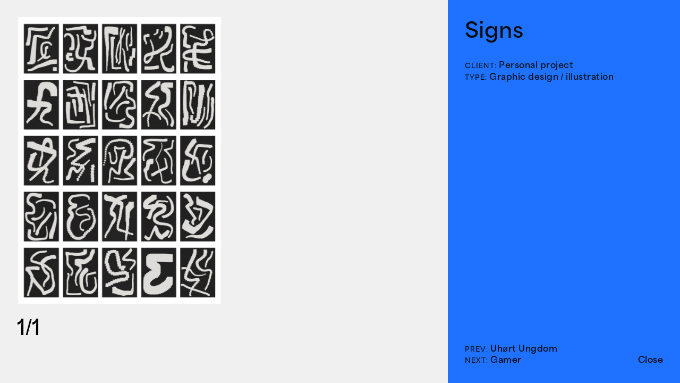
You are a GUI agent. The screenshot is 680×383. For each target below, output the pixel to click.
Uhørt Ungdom (523, 348)
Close (651, 359)
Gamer (506, 359)
